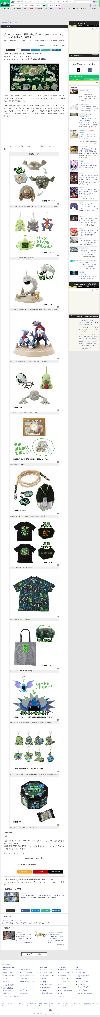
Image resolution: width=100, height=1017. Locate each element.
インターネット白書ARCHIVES (11, 996)
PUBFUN (78, 979)
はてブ (37, 49)
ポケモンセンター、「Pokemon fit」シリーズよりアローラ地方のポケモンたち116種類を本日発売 (56, 938)
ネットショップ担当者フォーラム (29, 972)
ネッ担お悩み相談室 (8, 985)
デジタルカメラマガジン (9, 990)
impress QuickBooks (83, 976)
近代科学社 (43, 990)
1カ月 (95, 26)
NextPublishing (24, 993)
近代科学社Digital (47, 993)
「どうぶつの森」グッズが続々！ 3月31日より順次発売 (86, 317)
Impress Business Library (27, 976)
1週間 (88, 26)
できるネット (6, 993)
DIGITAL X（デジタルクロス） (28, 982)
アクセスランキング (80, 23)
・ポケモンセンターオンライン (15, 853)
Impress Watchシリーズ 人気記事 (85, 284)
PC (46, 8)
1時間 (72, 26)
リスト (18, 49)
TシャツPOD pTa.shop (84, 987)
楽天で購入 (40, 871)
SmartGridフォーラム (26, 969)
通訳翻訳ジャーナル (65, 976)
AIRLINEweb (63, 969)
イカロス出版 (62, 967)
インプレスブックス (25, 990)
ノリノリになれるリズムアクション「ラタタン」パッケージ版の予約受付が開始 (88, 252)
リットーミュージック (48, 969)
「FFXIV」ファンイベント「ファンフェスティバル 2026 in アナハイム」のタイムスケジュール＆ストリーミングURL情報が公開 (88, 268)
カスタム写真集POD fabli (85, 990)
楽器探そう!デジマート (48, 972)
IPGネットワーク (81, 984)
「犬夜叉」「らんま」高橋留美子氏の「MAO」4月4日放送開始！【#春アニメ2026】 (88, 177)
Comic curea (81, 972)
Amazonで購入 (25, 871)
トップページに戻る (34, 954)
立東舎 (44, 979)
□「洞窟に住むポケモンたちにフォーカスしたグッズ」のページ (25, 923)
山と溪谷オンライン (47, 984)
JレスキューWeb (64, 979)
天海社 (80, 969)
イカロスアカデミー (65, 982)
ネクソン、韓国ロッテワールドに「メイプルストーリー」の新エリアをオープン (88, 242)
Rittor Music (43, 967)
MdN (59, 985)
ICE (77, 967)
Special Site (78, 55)
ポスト (12, 49)
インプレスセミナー (25, 979)
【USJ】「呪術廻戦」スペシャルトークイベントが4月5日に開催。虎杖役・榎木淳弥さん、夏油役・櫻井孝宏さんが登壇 (88, 222)
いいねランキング (92, 79)
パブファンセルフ (83, 981)
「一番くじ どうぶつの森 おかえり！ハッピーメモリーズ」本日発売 (88, 137)
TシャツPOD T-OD (48, 976)
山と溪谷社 (43, 982)
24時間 (80, 26)
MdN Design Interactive (66, 990)
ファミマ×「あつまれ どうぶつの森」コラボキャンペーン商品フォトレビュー (88, 322)
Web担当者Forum (7, 972)
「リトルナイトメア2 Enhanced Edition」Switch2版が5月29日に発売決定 (88, 276)
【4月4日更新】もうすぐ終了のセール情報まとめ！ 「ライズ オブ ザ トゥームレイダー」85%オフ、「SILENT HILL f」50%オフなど (88, 122)
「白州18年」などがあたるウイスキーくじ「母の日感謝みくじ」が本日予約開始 (88, 233)
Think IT (5, 969)
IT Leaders (5, 979)
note (47, 49)
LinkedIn (57, 49)
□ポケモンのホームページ (11, 920)
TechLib (62, 996)
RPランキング (76, 79)
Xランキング (78, 76)
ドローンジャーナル (8, 982)
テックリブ (61, 993)
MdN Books (63, 987)
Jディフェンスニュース (66, 972)
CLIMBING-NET (46, 987)
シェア (27, 49)
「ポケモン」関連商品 (26, 865)
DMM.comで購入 (55, 871)
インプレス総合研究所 (9, 976)
